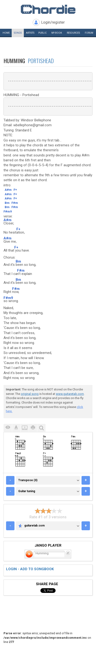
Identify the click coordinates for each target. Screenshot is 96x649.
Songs (18, 33)
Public (42, 33)
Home (6, 33)
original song (30, 394)
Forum (89, 33)
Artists (30, 33)
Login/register (53, 22)
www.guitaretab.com (70, 394)
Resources (73, 33)
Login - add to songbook (30, 569)
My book (56, 33)
